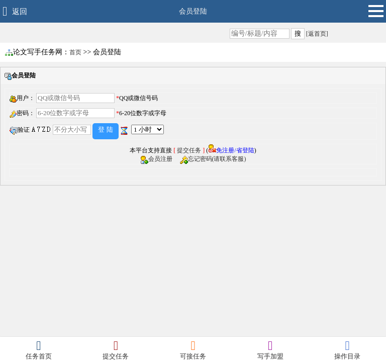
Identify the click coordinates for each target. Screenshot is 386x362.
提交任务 (189, 150)
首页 (75, 52)
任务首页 (38, 349)
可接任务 (193, 349)
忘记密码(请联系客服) (217, 158)
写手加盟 (270, 349)
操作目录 (347, 349)
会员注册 (163, 158)
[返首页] (316, 33)
